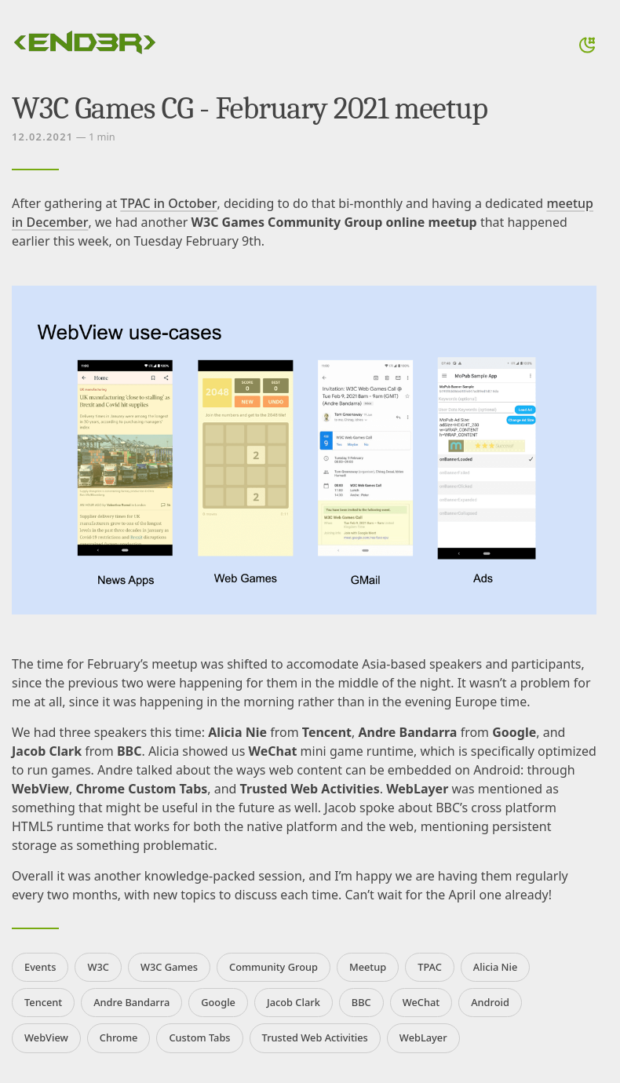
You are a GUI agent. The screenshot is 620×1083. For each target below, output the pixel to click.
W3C (98, 967)
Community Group (273, 967)
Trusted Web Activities (315, 1037)
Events (40, 967)
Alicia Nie (495, 967)
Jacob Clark (293, 1002)
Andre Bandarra (131, 1002)
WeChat (421, 1002)
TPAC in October (168, 203)
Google (218, 1002)
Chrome (119, 1037)
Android (490, 1002)
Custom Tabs (199, 1037)
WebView (46, 1037)
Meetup (367, 967)
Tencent (43, 1002)
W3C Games (169, 967)
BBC (361, 1002)
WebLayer (423, 1037)
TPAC (430, 967)
